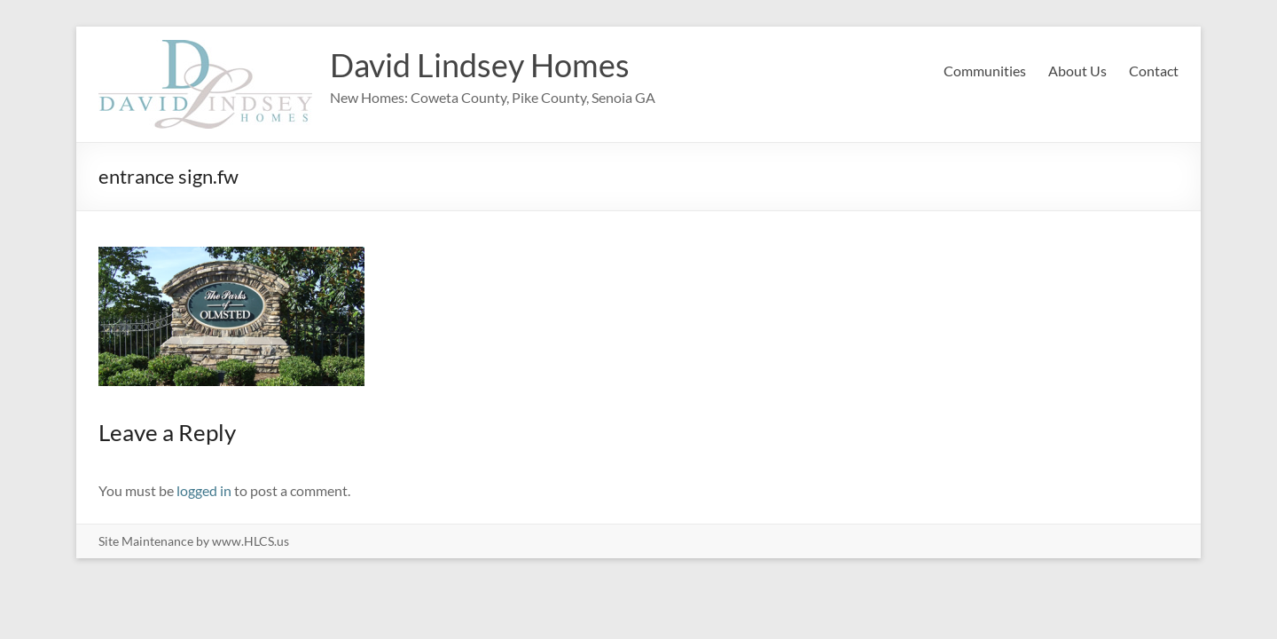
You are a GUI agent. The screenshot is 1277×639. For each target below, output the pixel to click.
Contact (1154, 70)
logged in (203, 490)
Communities (985, 70)
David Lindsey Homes (480, 64)
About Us (1077, 70)
